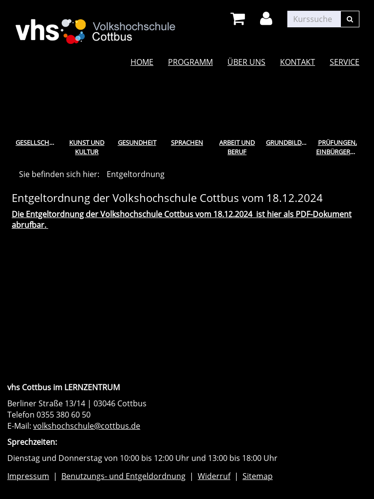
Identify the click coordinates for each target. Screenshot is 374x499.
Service (344, 62)
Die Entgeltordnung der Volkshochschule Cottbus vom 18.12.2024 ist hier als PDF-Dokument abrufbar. (182, 220)
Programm (190, 62)
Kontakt (297, 62)
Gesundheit (137, 142)
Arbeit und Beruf (237, 147)
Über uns (246, 62)
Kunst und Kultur (86, 147)
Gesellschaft (38, 142)
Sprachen (187, 142)
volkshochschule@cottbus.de (86, 425)
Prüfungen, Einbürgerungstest (339, 147)
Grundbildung (289, 142)
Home (142, 62)
